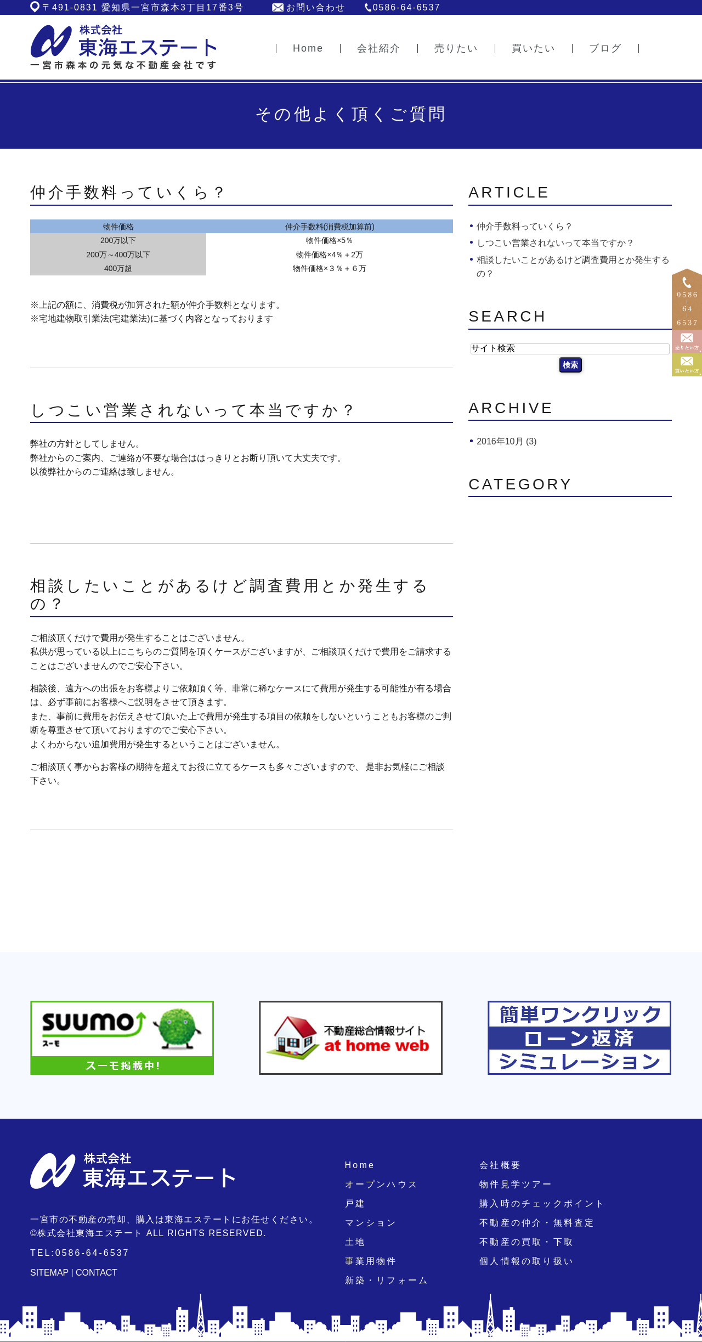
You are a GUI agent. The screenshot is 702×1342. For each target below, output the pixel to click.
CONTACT (96, 1272)
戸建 (355, 1203)
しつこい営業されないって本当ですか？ (194, 410)
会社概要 (500, 1165)
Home (360, 1165)
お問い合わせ (316, 7)
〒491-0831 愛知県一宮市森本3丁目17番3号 (143, 7)
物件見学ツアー (516, 1184)
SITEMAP (49, 1272)
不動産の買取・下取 (526, 1242)
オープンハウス (381, 1184)
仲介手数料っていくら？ (129, 192)
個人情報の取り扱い (526, 1261)
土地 (355, 1242)
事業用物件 (371, 1261)
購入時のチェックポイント (542, 1203)
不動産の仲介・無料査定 (537, 1222)
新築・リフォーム (387, 1280)
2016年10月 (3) (506, 441)
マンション (371, 1222)
